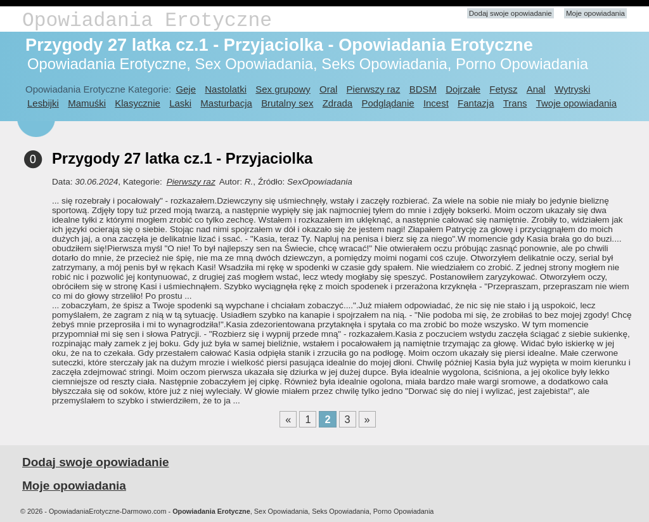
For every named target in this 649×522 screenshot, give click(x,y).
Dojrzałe (463, 89)
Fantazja (476, 103)
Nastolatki (226, 89)
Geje (186, 89)
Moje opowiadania (595, 13)
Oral (328, 89)
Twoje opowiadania (576, 103)
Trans (515, 103)
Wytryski (572, 89)
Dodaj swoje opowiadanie (510, 13)
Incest (436, 103)
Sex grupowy (282, 89)
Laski (180, 103)
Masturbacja (226, 103)
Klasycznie (137, 103)
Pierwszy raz (374, 89)
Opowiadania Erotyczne (147, 21)
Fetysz (503, 89)
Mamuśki (87, 103)
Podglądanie (387, 103)
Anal (536, 89)
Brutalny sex (287, 103)
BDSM (423, 89)
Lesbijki (43, 103)
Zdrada (337, 103)
